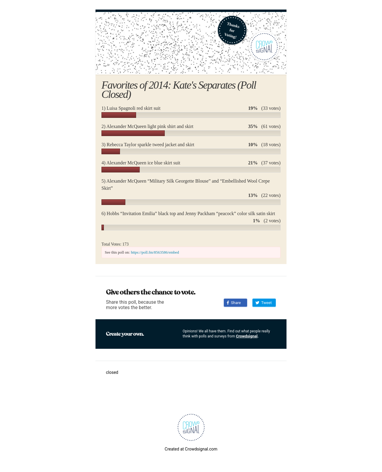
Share (234, 302)
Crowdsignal (247, 336)
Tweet (263, 302)
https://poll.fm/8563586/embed (155, 252)
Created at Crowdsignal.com (191, 449)
